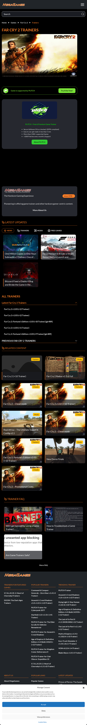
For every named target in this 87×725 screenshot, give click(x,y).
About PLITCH (39, 142)
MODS (38, 230)
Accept (43, 704)
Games (13, 23)
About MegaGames (11, 681)
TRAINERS (23, 230)
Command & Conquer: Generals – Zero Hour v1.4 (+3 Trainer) (43, 593)
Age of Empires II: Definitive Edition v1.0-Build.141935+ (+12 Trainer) (69, 612)
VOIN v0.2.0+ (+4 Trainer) (68, 648)
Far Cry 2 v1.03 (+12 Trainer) (16, 309)
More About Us (39, 210)
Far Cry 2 (24, 23)
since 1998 (68, 196)
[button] (83, 687)
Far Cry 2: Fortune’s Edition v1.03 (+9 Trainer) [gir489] (27, 334)
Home (4, 23)
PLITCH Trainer (64, 590)
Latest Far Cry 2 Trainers (14, 302)
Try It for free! (67, 91)
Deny (44, 711)
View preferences (43, 717)
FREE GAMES (55, 230)
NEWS (8, 230)
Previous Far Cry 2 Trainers (19, 340)
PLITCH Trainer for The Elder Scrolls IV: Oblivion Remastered (43, 624)
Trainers (35, 23)
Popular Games (37, 681)
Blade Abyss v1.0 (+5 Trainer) (70, 653)
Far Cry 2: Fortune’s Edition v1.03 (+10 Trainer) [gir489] (28, 321)
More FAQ (43, 565)
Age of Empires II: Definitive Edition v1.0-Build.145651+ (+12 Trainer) (42, 642)
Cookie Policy (42, 722)
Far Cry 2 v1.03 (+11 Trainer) (16, 328)
